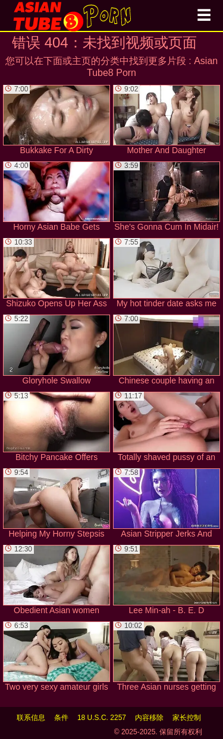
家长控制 (186, 717)
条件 (61, 717)
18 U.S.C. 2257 (101, 717)
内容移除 (149, 717)
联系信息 (31, 717)
